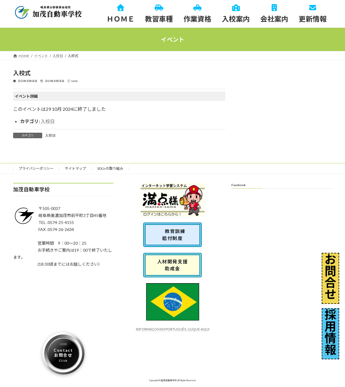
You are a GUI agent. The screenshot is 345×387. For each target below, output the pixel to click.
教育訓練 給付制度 (175, 234)
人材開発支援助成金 (172, 265)
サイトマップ (75, 168)
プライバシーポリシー (36, 168)
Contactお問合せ (63, 355)
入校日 (48, 121)
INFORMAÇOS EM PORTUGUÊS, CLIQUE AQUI (172, 329)
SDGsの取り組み (110, 168)
